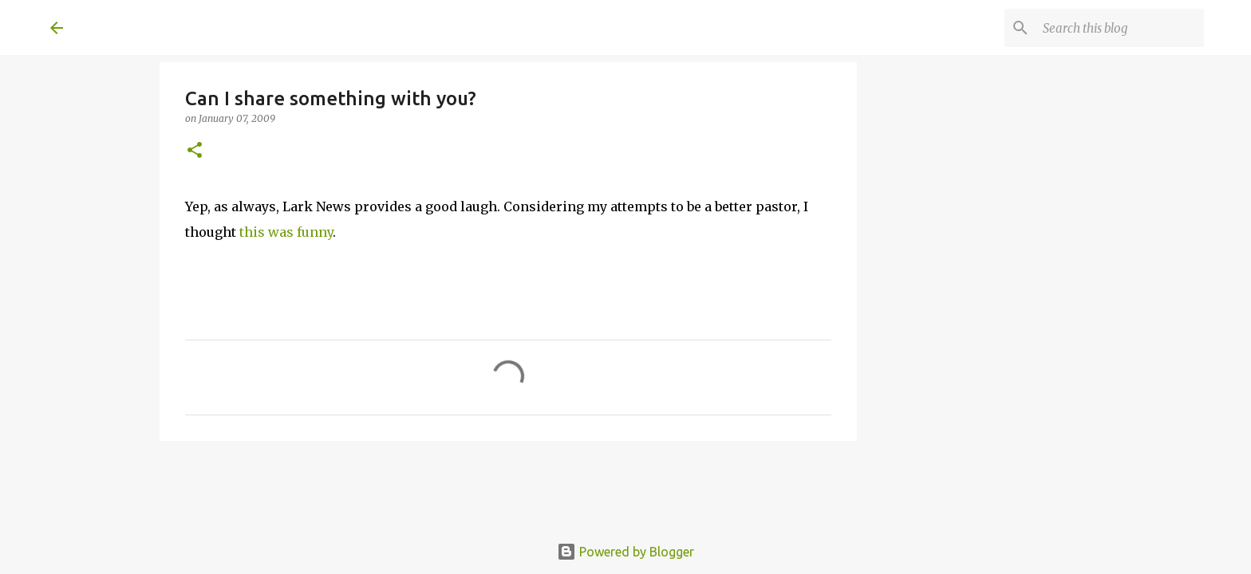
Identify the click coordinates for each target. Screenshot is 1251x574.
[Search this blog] (1120, 28)
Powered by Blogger (625, 552)
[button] (194, 151)
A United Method (179, 27)
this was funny (286, 232)
